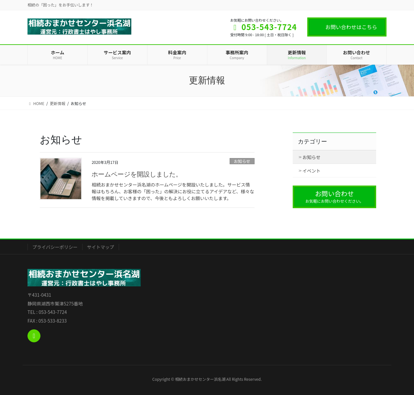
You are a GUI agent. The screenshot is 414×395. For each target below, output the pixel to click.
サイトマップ (100, 247)
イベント (311, 170)
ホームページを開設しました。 (137, 174)
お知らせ (242, 161)
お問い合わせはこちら (351, 27)
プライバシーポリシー (55, 247)
